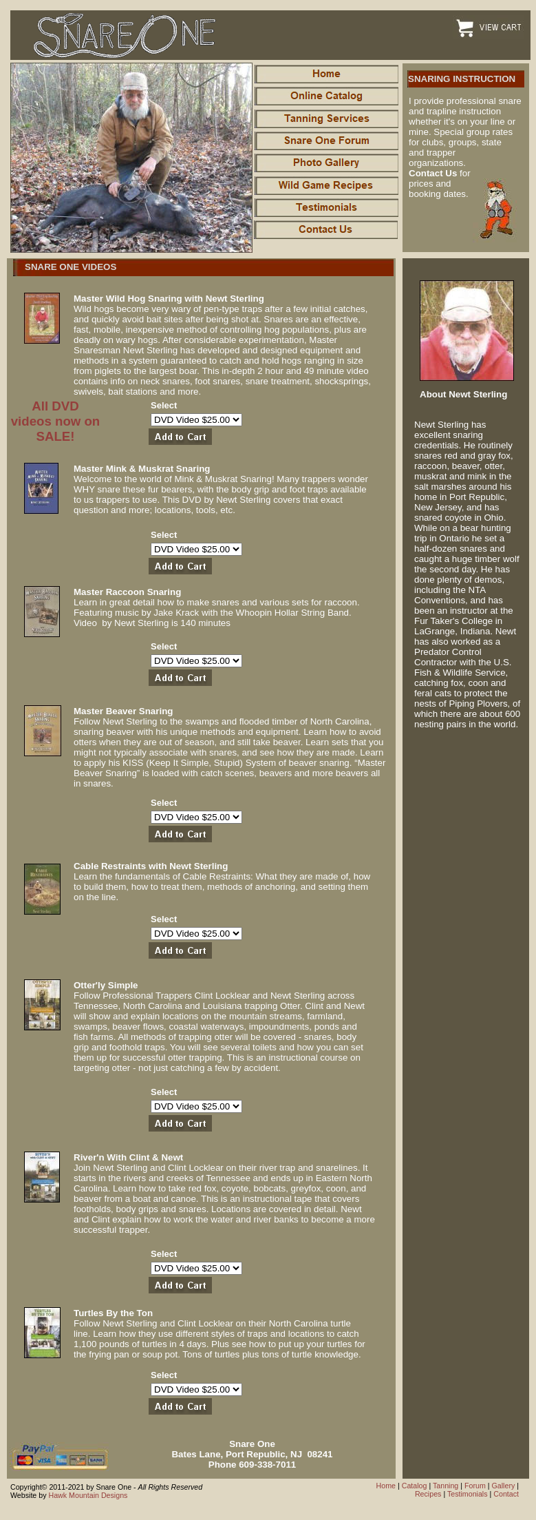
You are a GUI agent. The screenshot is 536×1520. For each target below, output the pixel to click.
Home (386, 1485)
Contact (506, 1494)
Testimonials (467, 1494)
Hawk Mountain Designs (87, 1495)
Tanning (445, 1485)
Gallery (503, 1485)
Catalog (414, 1485)
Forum (475, 1485)
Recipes (428, 1494)
